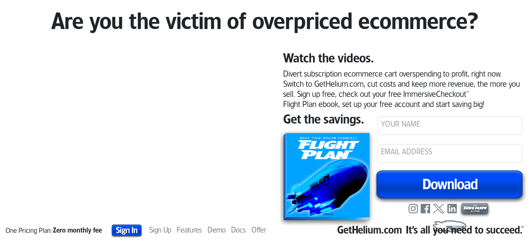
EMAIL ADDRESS (406, 152)
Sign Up (160, 230)
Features (189, 230)
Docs (238, 230)
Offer (258, 230)
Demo (216, 229)
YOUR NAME (400, 124)
